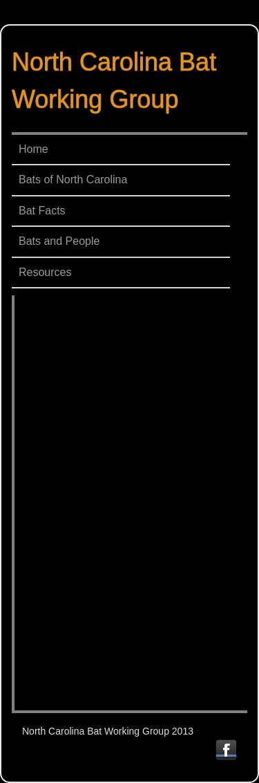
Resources (45, 272)
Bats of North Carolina (73, 179)
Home (33, 149)
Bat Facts (42, 211)
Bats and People (59, 241)
